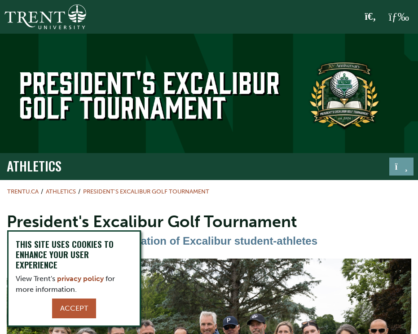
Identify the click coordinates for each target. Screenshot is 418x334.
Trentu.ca (23, 191)
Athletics (34, 166)
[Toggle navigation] (401, 167)
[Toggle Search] (370, 17)
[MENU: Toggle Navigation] (399, 17)
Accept (74, 308)
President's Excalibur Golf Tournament (146, 191)
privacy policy (80, 278)
